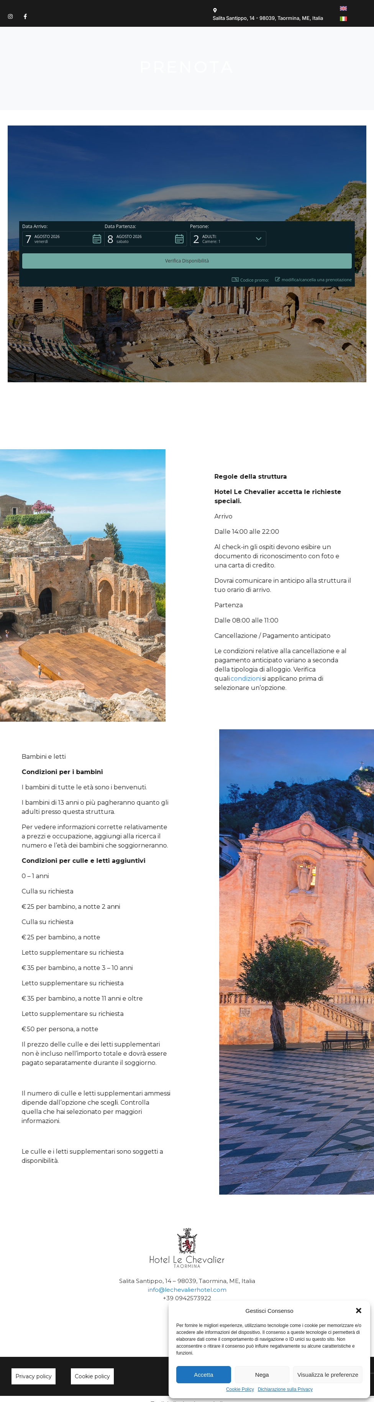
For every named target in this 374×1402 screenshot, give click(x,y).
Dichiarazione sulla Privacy (285, 1389)
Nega (262, 1374)
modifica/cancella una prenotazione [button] (313, 241)
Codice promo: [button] (250, 242)
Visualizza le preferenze (327, 1374)
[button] (359, 1310)
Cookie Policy (240, 1389)
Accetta (203, 1374)
